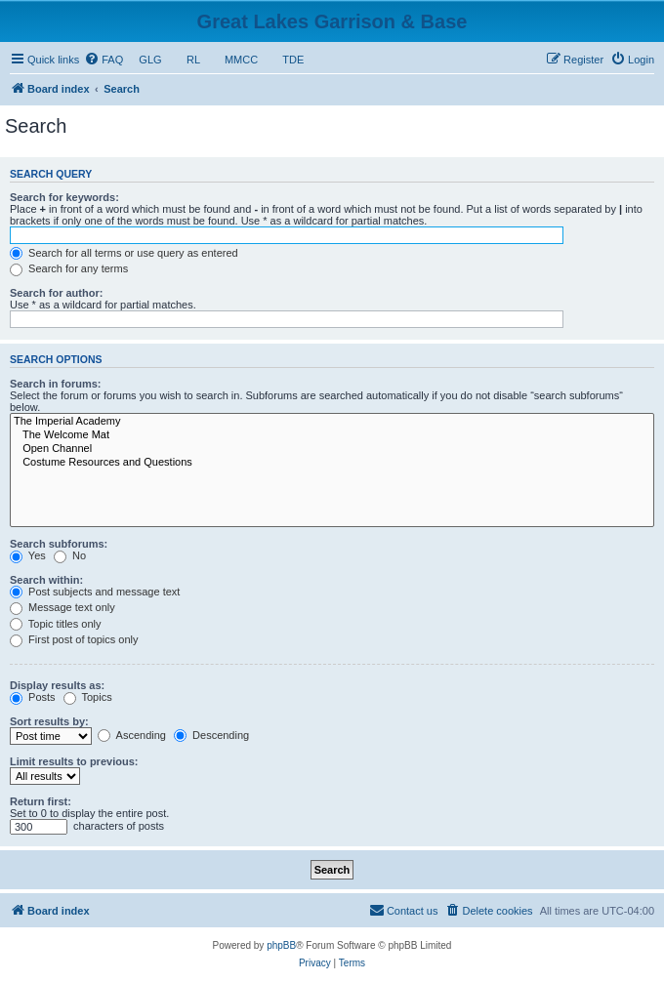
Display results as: (57, 685)
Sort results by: (49, 721)
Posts (33, 697)
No (70, 555)
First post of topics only (74, 639)
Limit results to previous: (74, 761)
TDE (292, 59)
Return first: (40, 801)
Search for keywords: (64, 197)
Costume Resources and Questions (332, 463)
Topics (87, 697)
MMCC (242, 59)
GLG (150, 59)
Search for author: (56, 293)
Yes (28, 555)
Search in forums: (56, 383)
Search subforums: (58, 544)
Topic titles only (55, 624)
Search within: (46, 580)
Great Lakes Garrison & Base (332, 21)
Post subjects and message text (95, 591)
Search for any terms (69, 268)
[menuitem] (103, 59)
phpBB (281, 945)
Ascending (132, 735)
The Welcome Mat (332, 435)
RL (193, 59)
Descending (211, 735)
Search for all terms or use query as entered (124, 253)
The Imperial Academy (332, 422)
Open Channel (332, 449)
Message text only (62, 607)
